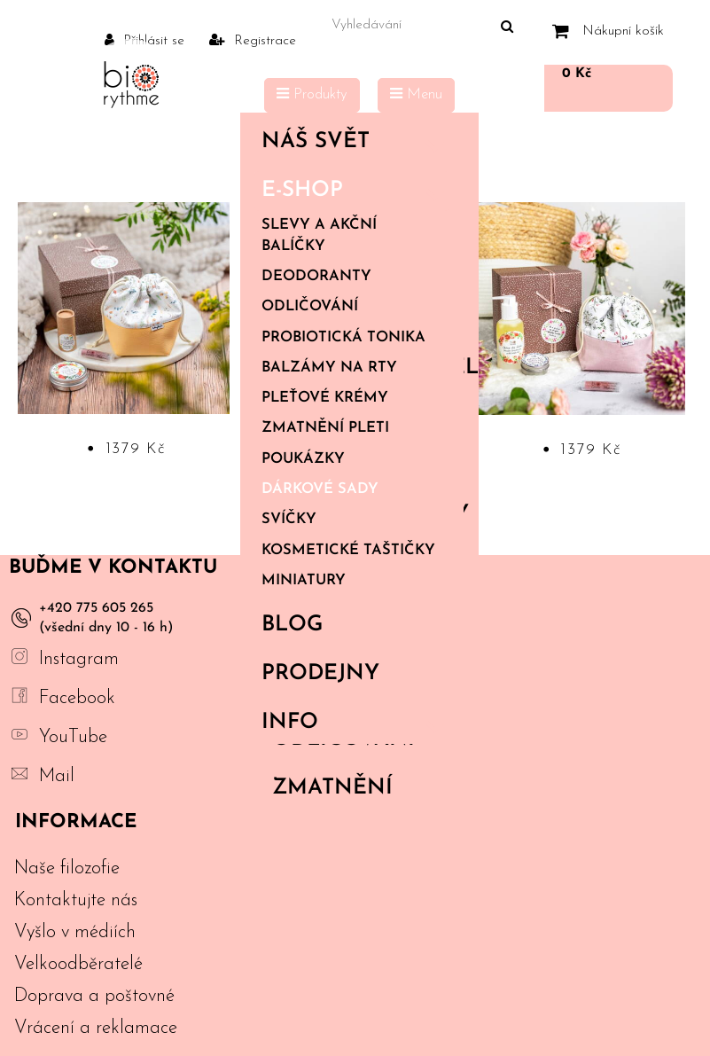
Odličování (309, 307)
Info (355, 722)
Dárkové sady (319, 489)
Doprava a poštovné (94, 996)
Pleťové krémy (324, 398)
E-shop (355, 190)
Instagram (79, 659)
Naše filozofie (67, 868)
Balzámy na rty (329, 368)
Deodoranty (316, 277)
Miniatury (303, 581)
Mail (56, 776)
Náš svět (355, 141)
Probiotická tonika (343, 338)
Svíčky (288, 519)
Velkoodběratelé (78, 964)
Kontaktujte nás (75, 900)
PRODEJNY (320, 673)
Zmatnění (332, 788)
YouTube (73, 737)
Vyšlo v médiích (75, 932)
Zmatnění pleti (325, 428)
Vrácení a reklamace (95, 1028)
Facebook (77, 698)
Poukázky (303, 459)
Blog (292, 625)
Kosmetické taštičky (348, 551)
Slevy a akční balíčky (319, 235)
